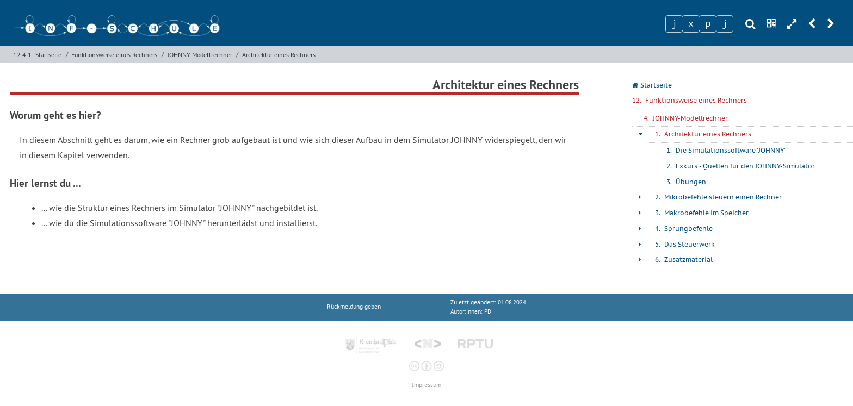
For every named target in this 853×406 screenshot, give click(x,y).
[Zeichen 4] (724, 24)
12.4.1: (23, 55)
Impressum (426, 385)
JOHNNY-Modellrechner (200, 55)
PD (487, 311)
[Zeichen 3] (707, 24)
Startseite (48, 55)
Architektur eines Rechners (279, 55)
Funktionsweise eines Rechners (114, 55)
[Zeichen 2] (691, 24)
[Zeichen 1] (674, 24)
